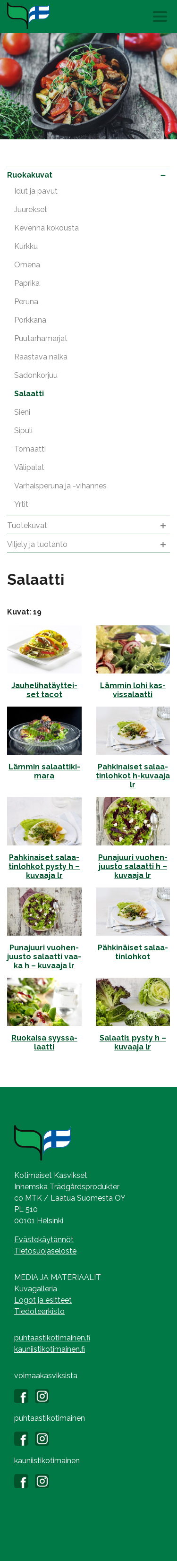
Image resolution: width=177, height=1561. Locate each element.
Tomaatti (30, 448)
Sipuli (23, 430)
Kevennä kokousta (46, 227)
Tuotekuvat (88, 526)
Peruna (26, 301)
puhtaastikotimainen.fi (52, 1337)
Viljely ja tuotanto (88, 545)
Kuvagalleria (35, 1288)
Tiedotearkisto (39, 1311)
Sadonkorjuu (36, 375)
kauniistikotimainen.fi (49, 1349)
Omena (27, 264)
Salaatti (29, 393)
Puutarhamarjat (40, 338)
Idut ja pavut (36, 191)
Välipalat (29, 467)
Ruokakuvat (88, 175)
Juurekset (30, 209)
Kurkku (26, 246)
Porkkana (30, 320)
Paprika (27, 283)
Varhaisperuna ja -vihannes (60, 485)
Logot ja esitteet (43, 1300)
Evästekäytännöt (44, 1239)
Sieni (22, 412)
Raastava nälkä (40, 356)
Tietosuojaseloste (45, 1250)
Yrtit (21, 504)
